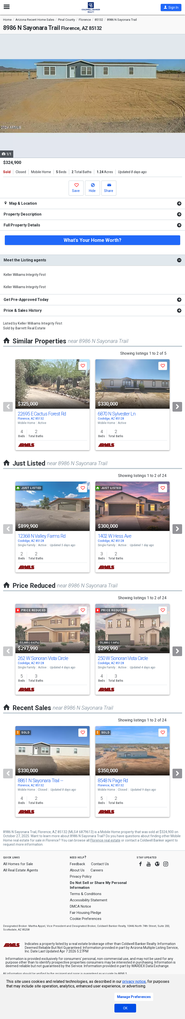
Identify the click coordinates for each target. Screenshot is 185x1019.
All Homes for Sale (18, 864)
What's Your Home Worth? (92, 240)
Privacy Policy (81, 876)
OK (125, 1008)
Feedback (77, 864)
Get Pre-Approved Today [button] (26, 299)
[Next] (177, 407)
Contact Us (100, 864)
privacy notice (134, 981)
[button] (171, 7)
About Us (77, 870)
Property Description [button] (22, 214)
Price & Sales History (23, 310)
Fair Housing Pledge (85, 912)
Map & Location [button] (20, 203)
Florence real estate (105, 840)
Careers (97, 870)
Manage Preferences (134, 997)
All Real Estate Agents (20, 870)
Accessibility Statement (88, 900)
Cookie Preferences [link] (85, 919)
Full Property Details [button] (22, 225)
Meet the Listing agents (25, 260)
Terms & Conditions (85, 894)
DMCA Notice (80, 906)
